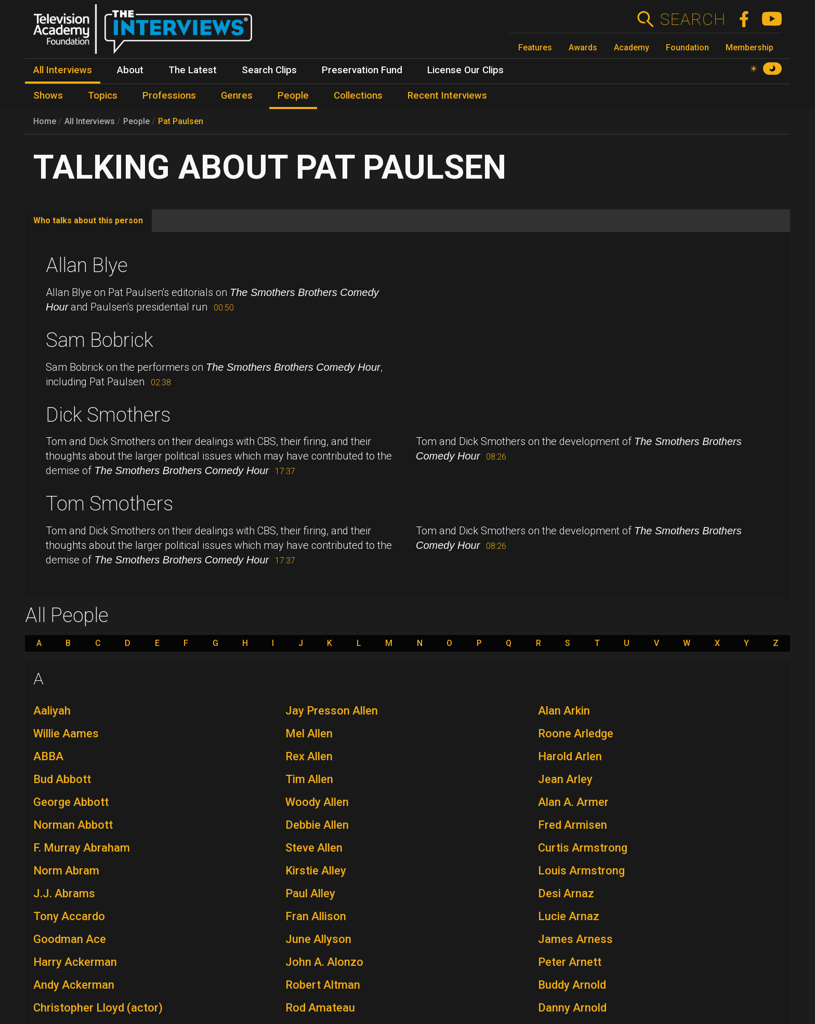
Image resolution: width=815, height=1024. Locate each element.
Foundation (687, 47)
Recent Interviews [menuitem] (447, 95)
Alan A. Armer (573, 802)
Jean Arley (565, 779)
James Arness (575, 939)
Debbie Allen (317, 824)
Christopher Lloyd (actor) (98, 1007)
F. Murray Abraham (81, 847)
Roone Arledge (575, 733)
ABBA (48, 756)
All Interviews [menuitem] (62, 70)
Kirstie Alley (315, 870)
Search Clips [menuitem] (269, 70)
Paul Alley (310, 893)
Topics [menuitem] (102, 95)
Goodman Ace (69, 939)
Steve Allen (314, 847)
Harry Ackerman (75, 961)
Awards (583, 47)
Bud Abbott (62, 779)
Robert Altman (322, 984)
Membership (749, 47)
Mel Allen (309, 733)
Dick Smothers (108, 414)
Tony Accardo (69, 916)
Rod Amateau (320, 1007)
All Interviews (89, 121)
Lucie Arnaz (568, 916)
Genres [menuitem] (237, 95)
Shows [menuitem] (48, 95)
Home (44, 121)
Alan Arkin (564, 710)
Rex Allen (309, 756)
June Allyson (318, 939)
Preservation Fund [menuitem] (362, 70)
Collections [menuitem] (358, 95)
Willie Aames (66, 733)
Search (693, 19)
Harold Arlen (570, 756)
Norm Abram (66, 870)
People (136, 121)
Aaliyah (52, 710)
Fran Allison (315, 916)
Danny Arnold (572, 1007)
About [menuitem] (130, 70)
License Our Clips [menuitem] (465, 70)
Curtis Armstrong (582, 847)
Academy (631, 47)
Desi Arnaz (566, 893)
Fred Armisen (572, 824)
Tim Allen (309, 779)
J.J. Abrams (64, 893)
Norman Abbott (73, 824)
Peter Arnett (569, 961)
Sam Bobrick (99, 340)
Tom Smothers (109, 503)
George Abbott (71, 802)
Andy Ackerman (73, 984)
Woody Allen (317, 802)
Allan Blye (87, 265)
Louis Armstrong (581, 870)
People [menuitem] (293, 95)
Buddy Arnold (572, 984)
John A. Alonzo (324, 961)
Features (535, 47)
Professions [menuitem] (169, 95)
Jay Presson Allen (331, 710)
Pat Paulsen (180, 121)
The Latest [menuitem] (192, 70)
